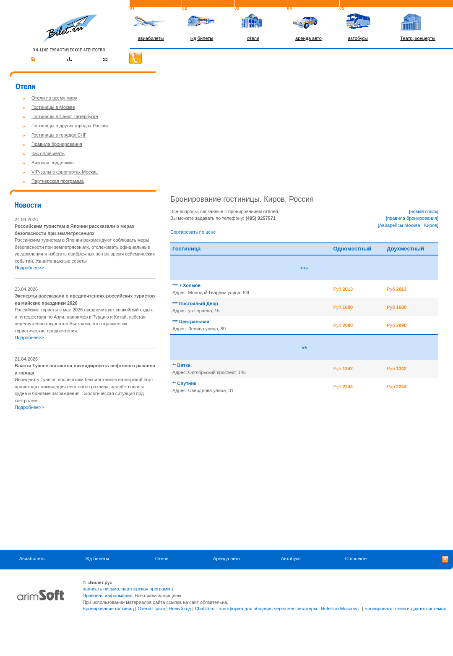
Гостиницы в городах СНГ (58, 134)
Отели (162, 558)
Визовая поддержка (52, 162)
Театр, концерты (417, 38)
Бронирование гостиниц (108, 608)
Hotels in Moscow (339, 608)
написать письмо (101, 588)
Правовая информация (107, 595)
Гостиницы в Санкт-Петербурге (64, 116)
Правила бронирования (56, 144)
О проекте (356, 558)
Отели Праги (151, 608)
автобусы (358, 38)
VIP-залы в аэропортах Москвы (65, 171)
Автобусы (291, 558)
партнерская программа (147, 588)
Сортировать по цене (193, 231)
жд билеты (201, 38)
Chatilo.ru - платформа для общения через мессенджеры (256, 608)
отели (253, 38)
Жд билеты (97, 558)
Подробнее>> (29, 267)
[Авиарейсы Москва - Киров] (408, 225)
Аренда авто (226, 558)
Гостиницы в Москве (53, 107)
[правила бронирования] (412, 218)
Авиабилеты (32, 558)
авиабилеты (151, 38)
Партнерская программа (57, 181)
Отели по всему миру (54, 97)
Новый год (180, 608)
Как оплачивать (48, 153)
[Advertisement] (85, 484)
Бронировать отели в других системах (405, 608)
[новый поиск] (423, 211)
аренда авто (308, 38)
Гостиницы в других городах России (69, 125)
